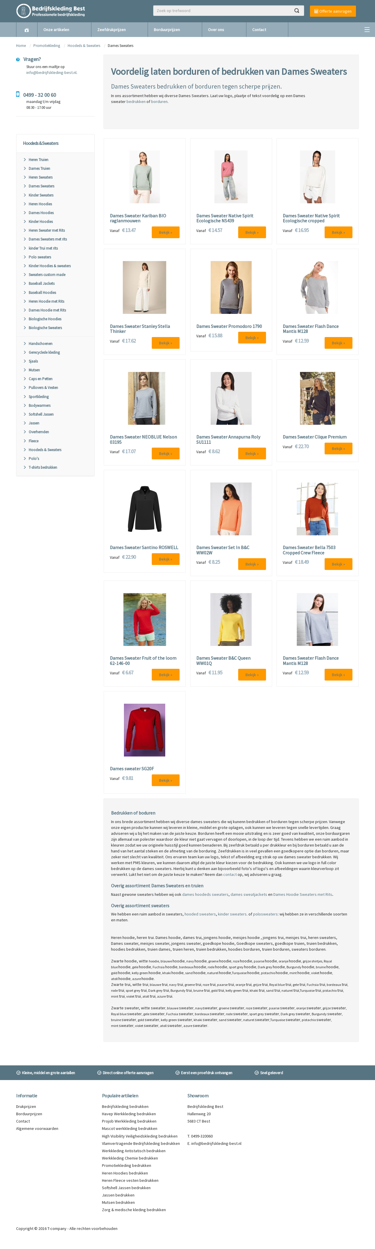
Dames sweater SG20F (132, 768)
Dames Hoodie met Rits (44, 310)
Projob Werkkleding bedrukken (129, 1121)
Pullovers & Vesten (40, 387)
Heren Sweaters (37, 177)
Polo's (31, 458)
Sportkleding (36, 396)
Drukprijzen (26, 1106)
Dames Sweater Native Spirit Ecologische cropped (311, 218)
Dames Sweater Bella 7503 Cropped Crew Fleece (309, 550)
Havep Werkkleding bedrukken (129, 1113)
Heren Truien (35, 159)
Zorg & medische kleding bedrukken (134, 1209)
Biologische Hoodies (42, 319)
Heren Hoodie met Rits (43, 301)
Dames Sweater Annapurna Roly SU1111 (228, 439)
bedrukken (136, 101)
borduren (159, 101)
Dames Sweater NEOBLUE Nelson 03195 (143, 439)
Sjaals (30, 361)
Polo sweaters (37, 257)
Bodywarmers (36, 405)
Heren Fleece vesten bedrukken (130, 1180)
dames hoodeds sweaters (205, 894)
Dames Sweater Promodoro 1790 (229, 326)
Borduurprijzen (167, 29)
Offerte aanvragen (333, 11)
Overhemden (36, 431)
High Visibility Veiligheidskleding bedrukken (140, 1136)
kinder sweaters (232, 914)
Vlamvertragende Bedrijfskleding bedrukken (141, 1143)
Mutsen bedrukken (118, 1202)
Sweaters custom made (44, 274)
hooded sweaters (200, 914)
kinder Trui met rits (40, 248)
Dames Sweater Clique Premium (315, 437)
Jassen (31, 423)
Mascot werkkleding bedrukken (129, 1128)
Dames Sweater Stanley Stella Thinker (140, 329)
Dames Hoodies (38, 212)
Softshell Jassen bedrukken (126, 1187)
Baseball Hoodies (39, 292)
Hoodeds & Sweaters (84, 45)
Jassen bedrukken (118, 1195)
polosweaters (265, 914)
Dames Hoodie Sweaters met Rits (302, 894)
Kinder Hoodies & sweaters (47, 265)
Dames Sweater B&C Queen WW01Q (223, 661)
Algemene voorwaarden (37, 1128)
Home (21, 45)
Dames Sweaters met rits (45, 239)
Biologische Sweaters (42, 327)
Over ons (216, 29)
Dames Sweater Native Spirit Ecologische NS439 (224, 218)
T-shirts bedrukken (40, 467)
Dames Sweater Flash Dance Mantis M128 (311, 329)
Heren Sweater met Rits (44, 230)
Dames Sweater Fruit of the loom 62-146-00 (143, 661)
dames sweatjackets (249, 894)
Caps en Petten (37, 378)
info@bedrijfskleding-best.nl (51, 72)
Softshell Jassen (38, 414)
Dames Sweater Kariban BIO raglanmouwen (138, 218)
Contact (259, 29)
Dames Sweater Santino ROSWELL (144, 547)
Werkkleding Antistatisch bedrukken (134, 1150)
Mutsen (31, 370)
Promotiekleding (46, 45)
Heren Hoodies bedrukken (125, 1173)
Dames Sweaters (38, 186)
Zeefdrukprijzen (111, 29)
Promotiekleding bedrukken (126, 1165)
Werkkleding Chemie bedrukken (130, 1158)
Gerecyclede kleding (41, 352)
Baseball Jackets (38, 283)
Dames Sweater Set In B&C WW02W (222, 550)
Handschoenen (37, 343)
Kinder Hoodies (38, 221)
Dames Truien (36, 168)
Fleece (30, 441)
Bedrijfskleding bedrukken (125, 1106)
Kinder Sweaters (38, 195)
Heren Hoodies (37, 204)
